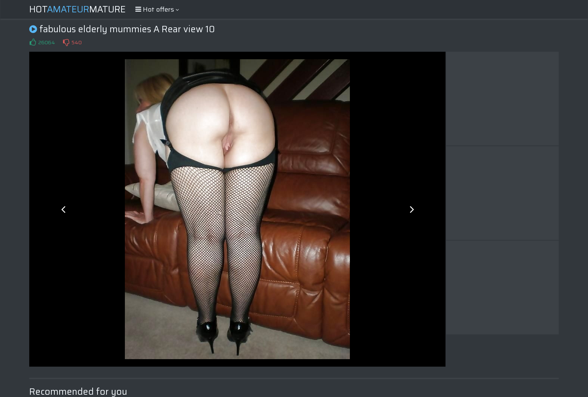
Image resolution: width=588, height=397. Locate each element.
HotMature (77, 9)
